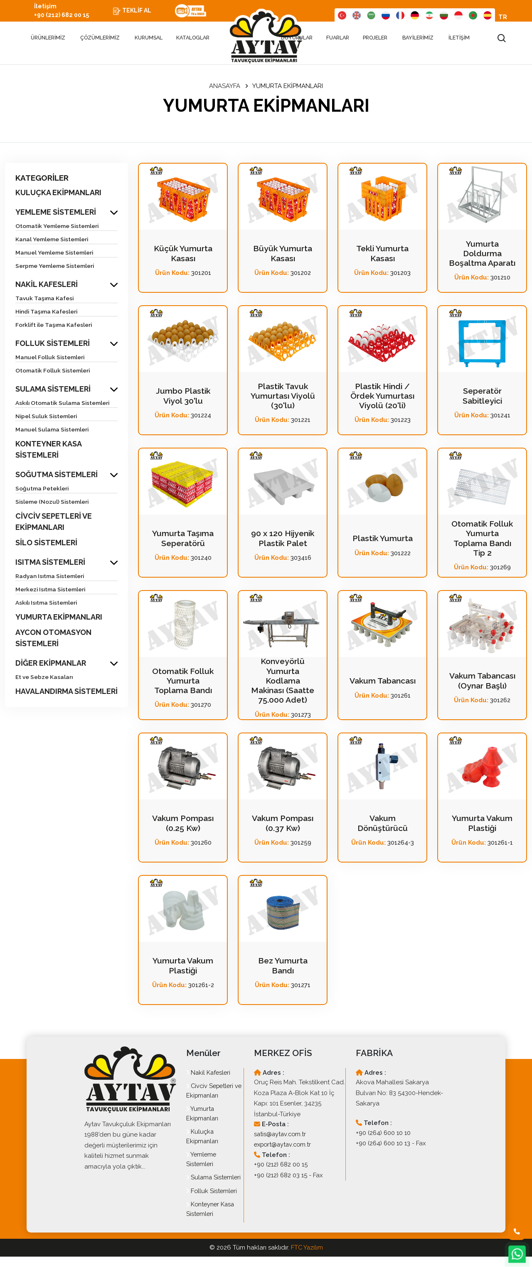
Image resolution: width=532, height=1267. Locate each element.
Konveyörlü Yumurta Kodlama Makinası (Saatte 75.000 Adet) (282, 682)
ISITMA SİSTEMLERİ (50, 563)
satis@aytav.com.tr (281, 1135)
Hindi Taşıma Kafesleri (47, 312)
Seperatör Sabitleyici (482, 397)
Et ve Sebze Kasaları (44, 677)
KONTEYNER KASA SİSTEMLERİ (48, 450)
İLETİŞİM (459, 39)
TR (502, 18)
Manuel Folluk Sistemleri (50, 358)
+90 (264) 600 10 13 (384, 1144)
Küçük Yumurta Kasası (183, 255)
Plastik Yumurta (382, 539)
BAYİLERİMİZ (417, 39)
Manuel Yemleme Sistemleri (55, 253)
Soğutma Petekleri (42, 489)
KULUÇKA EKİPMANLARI (58, 193)
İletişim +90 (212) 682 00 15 (65, 11)
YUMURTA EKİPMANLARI (58, 617)
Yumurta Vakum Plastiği (482, 824)
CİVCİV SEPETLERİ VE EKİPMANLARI (53, 522)
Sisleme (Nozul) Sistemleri (53, 502)
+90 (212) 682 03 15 (281, 1176)
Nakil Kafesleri (209, 1074)
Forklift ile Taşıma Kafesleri (54, 325)
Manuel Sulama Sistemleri (52, 430)
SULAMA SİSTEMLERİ (53, 389)
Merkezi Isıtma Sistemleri (51, 590)
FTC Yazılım (307, 1258)
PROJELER (375, 39)
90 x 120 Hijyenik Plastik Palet (282, 539)
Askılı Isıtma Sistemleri (47, 603)
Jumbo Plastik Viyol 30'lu (183, 397)
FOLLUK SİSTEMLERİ (52, 344)
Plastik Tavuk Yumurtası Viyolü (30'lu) (282, 397)
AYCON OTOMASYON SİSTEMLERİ (53, 639)
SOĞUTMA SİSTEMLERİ (56, 475)
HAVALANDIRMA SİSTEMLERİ (66, 692)
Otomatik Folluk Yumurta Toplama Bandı (183, 682)
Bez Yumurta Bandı (282, 967)
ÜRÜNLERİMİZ (45, 39)
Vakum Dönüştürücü (382, 824)
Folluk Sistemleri (212, 1201)
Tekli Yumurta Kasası (382, 255)
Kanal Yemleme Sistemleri (52, 240)
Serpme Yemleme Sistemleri (55, 266)
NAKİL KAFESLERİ (46, 285)
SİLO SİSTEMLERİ (46, 543)
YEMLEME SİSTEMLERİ (55, 212)
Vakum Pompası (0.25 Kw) (182, 824)
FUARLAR (338, 39)
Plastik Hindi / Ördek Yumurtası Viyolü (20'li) (382, 397)
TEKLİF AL (141, 11)
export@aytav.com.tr (284, 1145)
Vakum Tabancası (382, 682)
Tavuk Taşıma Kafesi (45, 299)
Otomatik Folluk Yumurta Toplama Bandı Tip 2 (482, 539)
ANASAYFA (224, 87)
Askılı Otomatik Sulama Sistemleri (64, 403)
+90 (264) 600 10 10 (384, 1134)
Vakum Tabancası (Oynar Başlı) (482, 682)
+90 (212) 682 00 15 (281, 1165)
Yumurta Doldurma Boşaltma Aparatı (482, 254)
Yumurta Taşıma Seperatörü (183, 539)
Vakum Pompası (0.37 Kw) (282, 824)
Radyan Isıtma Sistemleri (50, 576)
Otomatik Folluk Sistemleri (53, 371)
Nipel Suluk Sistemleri (47, 417)
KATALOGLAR (193, 39)
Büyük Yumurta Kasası (282, 255)
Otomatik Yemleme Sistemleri (58, 226)
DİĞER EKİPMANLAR (50, 663)
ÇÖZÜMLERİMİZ (100, 39)
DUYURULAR (297, 39)
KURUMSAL (149, 39)
